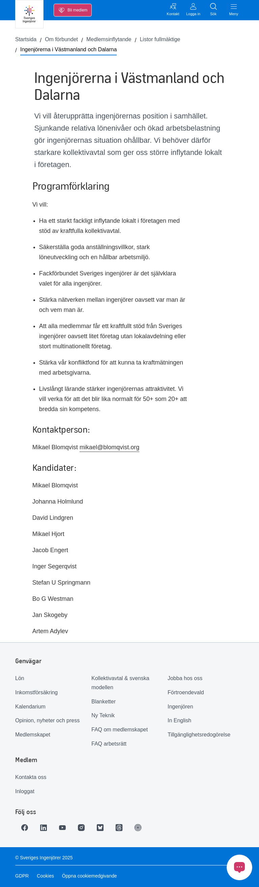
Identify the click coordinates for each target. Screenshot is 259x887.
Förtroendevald (186, 692)
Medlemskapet (32, 734)
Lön (19, 678)
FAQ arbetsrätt (108, 744)
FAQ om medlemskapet (119, 729)
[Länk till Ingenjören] (138, 827)
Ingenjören (180, 706)
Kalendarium (30, 706)
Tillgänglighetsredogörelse (199, 734)
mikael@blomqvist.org (109, 447)
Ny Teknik (103, 715)
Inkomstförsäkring (36, 692)
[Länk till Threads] (119, 827)
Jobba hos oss (185, 678)
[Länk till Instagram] (81, 827)
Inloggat (24, 791)
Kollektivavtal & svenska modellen (120, 682)
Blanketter (103, 701)
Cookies (45, 876)
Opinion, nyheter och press (47, 720)
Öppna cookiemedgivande (89, 876)
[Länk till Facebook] (24, 827)
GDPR (22, 876)
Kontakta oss (31, 777)
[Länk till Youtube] (62, 827)
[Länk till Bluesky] (100, 827)
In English (179, 720)
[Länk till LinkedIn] (43, 827)
